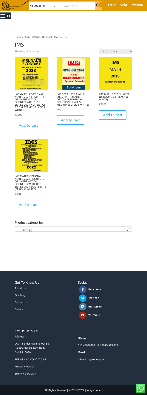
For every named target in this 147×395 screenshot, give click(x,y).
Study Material (32, 36)
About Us (20, 288)
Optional (47, 36)
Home (18, 36)
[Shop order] (115, 51)
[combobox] (73, 228)
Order (123, 4)
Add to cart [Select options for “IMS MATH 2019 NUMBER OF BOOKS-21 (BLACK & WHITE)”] (112, 115)
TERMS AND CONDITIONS (30, 359)
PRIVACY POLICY (25, 366)
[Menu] (5, 15)
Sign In (112, 4)
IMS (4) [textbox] (72, 230)
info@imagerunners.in (91, 359)
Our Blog (20, 295)
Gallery (19, 309)
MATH (57, 36)
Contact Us (21, 302)
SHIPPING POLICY (25, 373)
